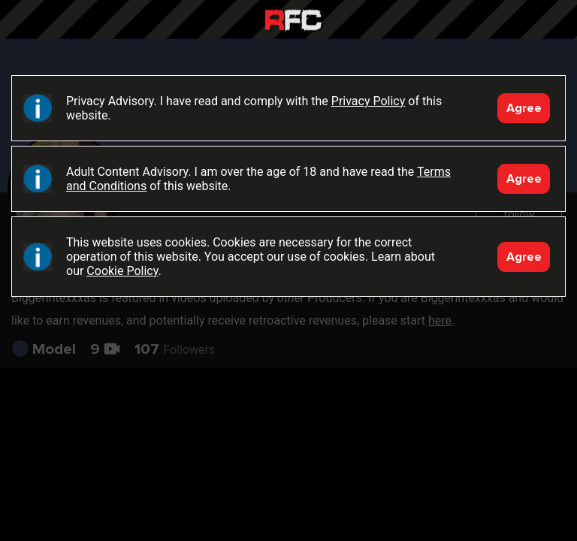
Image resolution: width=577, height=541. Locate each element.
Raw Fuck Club (293, 21)
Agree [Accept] (524, 108)
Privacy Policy (368, 101)
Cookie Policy (122, 271)
